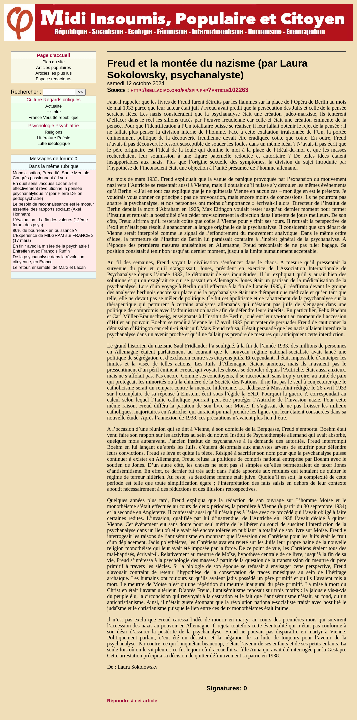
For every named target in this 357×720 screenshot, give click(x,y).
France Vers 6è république (54, 117)
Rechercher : (26, 92)
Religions (53, 132)
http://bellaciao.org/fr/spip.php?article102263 (189, 90)
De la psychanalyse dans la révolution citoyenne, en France (48, 259)
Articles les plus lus (53, 73)
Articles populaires (53, 67)
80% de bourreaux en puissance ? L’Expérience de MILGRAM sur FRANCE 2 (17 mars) (53, 235)
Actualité (53, 106)
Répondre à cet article (132, 700)
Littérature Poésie (53, 137)
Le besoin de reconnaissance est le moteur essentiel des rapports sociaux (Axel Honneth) (53, 209)
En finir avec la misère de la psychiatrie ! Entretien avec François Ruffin (51, 249)
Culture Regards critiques (53, 99)
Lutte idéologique (53, 143)
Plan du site (53, 61)
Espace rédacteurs (53, 78)
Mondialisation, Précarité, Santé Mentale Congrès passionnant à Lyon (51, 175)
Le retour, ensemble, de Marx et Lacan (49, 267)
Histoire (53, 111)
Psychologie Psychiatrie (53, 125)
